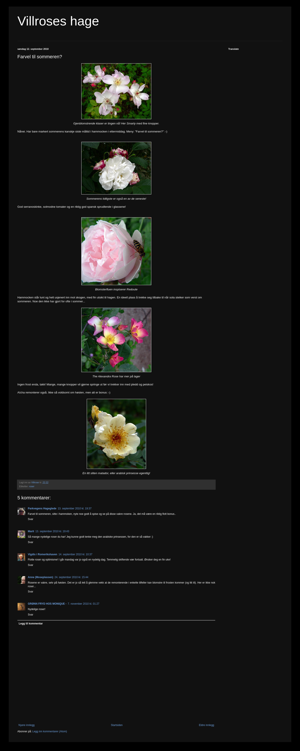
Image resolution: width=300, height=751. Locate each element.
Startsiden (117, 725)
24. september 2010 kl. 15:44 (71, 577)
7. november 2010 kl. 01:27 (83, 603)
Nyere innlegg (26, 725)
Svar (30, 519)
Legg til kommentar (31, 623)
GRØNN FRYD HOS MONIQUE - (47, 603)
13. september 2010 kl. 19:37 (74, 508)
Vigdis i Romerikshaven (42, 554)
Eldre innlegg (206, 725)
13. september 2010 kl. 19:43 (52, 531)
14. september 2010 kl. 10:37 (75, 554)
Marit (31, 531)
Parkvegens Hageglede (42, 508)
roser (32, 486)
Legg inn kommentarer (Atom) (49, 731)
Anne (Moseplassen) (40, 577)
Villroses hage (58, 21)
